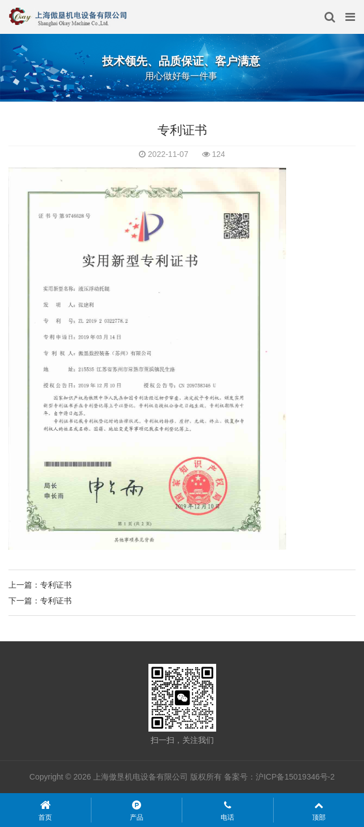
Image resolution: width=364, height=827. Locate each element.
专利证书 (56, 584)
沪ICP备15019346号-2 (295, 776)
